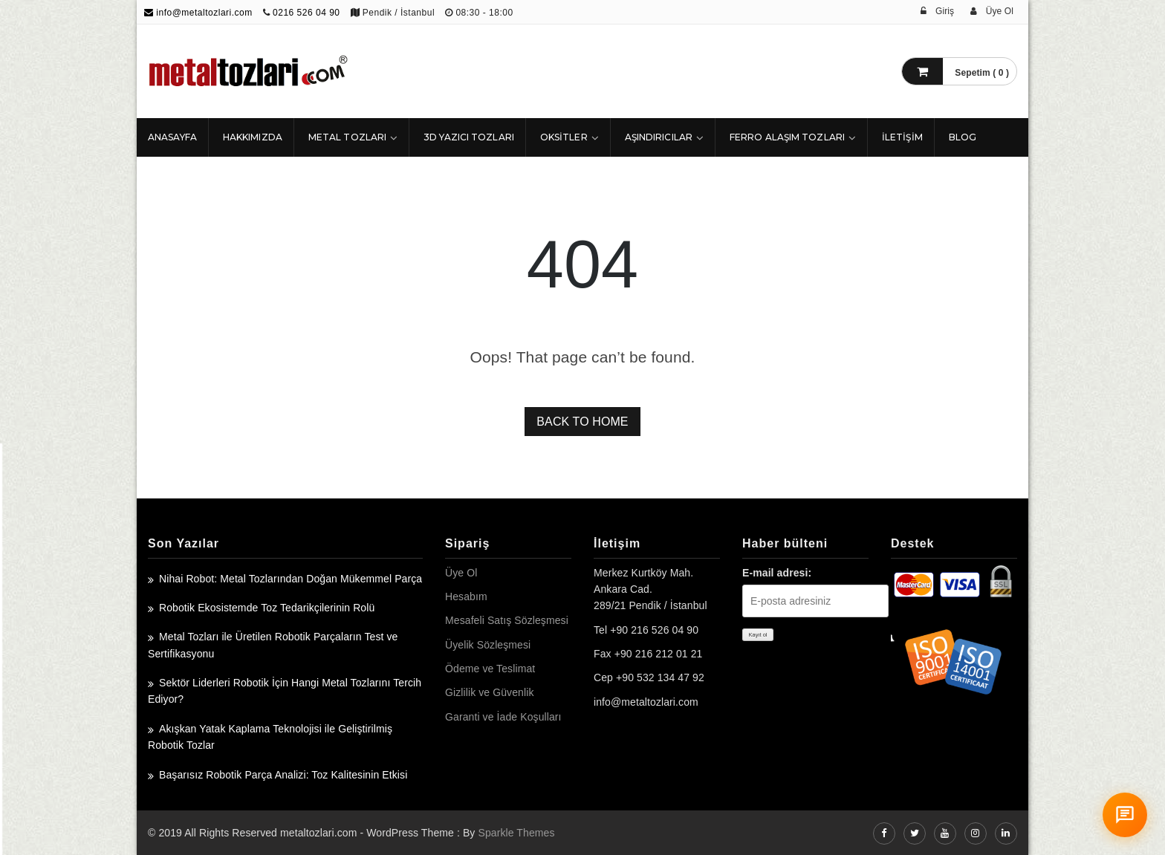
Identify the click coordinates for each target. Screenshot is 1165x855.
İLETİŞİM (902, 137)
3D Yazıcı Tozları (469, 137)
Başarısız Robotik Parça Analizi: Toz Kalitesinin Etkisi (283, 775)
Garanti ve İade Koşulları (503, 717)
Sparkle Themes (516, 833)
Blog (962, 137)
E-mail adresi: (776, 573)
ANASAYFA (172, 137)
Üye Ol (461, 573)
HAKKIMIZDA (252, 137)
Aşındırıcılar (658, 137)
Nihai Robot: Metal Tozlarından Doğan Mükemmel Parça (290, 579)
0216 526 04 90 (306, 12)
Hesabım (466, 596)
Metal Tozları (347, 137)
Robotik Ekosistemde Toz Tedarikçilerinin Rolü (266, 608)
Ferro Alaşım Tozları (787, 137)
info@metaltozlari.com (198, 12)
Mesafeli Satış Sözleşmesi (506, 620)
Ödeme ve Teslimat (490, 668)
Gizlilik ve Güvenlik (489, 692)
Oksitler (564, 137)
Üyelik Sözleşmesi (487, 645)
